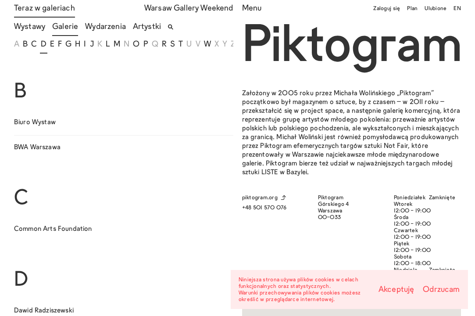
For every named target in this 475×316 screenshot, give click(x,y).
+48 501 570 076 (264, 208)
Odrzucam (441, 290)
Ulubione (435, 8)
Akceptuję (396, 290)
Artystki (147, 27)
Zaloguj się (386, 8)
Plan (412, 8)
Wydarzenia (105, 27)
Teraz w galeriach (44, 8)
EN (457, 8)
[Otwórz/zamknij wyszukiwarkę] (170, 27)
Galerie (65, 27)
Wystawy (29, 27)
